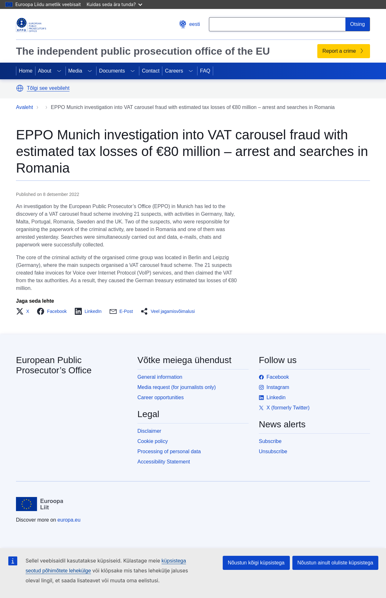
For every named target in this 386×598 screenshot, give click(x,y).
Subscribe (270, 441)
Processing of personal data (169, 451)
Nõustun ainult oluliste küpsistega (335, 562)
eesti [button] (189, 24)
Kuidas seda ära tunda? (114, 4)
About (44, 71)
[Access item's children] (59, 71)
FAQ (205, 71)
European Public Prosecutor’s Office (54, 365)
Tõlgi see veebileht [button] (48, 88)
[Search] (357, 24)
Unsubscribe (273, 451)
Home (26, 71)
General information (159, 377)
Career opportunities (160, 397)
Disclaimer (149, 431)
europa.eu (69, 520)
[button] (20, 88)
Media (75, 71)
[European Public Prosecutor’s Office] (31, 25)
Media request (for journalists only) (176, 387)
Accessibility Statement (163, 461)
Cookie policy (152, 441)
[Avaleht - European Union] (40, 504)
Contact (150, 71)
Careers (174, 71)
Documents (112, 71)
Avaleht (24, 107)
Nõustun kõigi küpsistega (256, 562)
